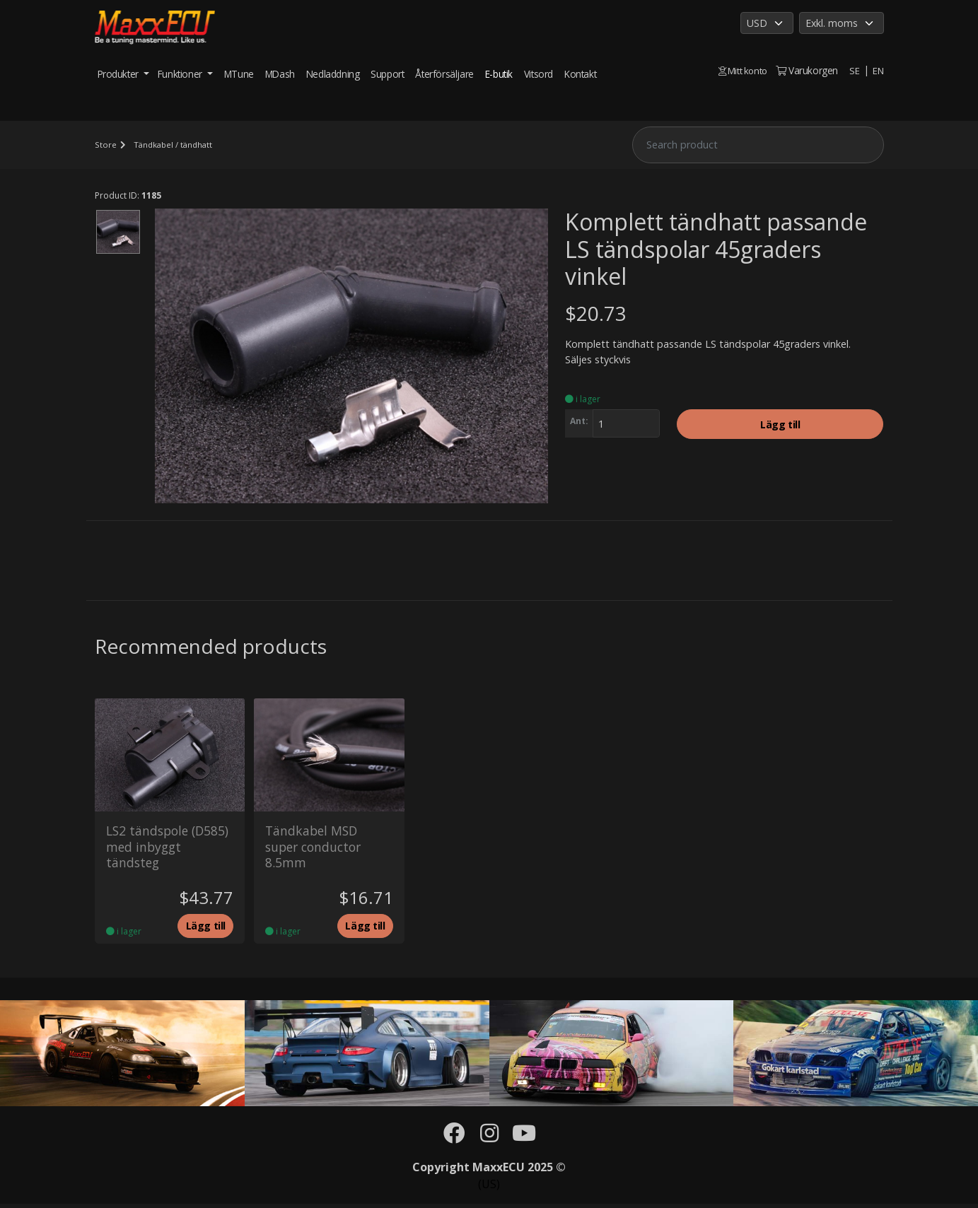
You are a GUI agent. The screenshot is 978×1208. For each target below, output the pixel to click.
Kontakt (580, 74)
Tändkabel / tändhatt (174, 145)
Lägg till (780, 426)
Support (387, 74)
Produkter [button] (119, 74)
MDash (280, 74)
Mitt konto (740, 70)
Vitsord (538, 74)
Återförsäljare (444, 74)
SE (853, 70)
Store (105, 145)
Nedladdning (333, 74)
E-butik (499, 74)
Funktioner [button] (181, 74)
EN (877, 70)
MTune (239, 74)
